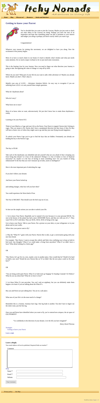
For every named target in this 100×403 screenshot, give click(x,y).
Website (10, 377)
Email (10, 374)
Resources (30, 17)
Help (7, 369)
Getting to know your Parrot (21, 23)
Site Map (17, 391)
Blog (12, 17)
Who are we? (20, 17)
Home (6, 17)
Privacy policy (8, 391)
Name (10, 371)
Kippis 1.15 (96, 400)
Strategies (9, 327)
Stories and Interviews (42, 17)
